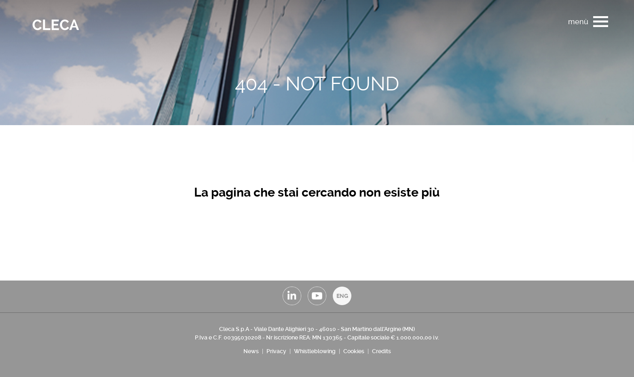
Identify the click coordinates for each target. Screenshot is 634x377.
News (251, 351)
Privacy (276, 351)
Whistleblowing (315, 351)
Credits (381, 351)
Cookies (353, 351)
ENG (342, 296)
